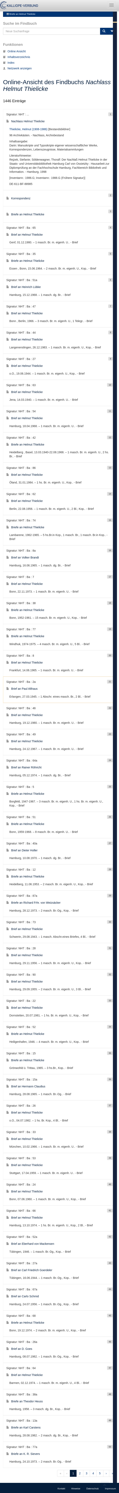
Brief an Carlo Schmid (22, 1296)
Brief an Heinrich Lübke (23, 287)
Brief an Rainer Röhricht (23, 767)
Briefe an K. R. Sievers (23, 1453)
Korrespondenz (18, 198)
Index (8, 62)
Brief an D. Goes (19, 1348)
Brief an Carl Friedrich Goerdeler (29, 1270)
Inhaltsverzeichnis (16, 57)
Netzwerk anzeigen (17, 68)
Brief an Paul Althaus (22, 688)
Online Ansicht (14, 51)
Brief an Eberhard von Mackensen (30, 1243)
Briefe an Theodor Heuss (24, 1401)
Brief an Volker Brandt (22, 557)
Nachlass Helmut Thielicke (25, 121)
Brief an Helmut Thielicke (24, 234)
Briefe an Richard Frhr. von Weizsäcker (33, 902)
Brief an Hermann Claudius (25, 1086)
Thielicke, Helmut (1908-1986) (28, 129)
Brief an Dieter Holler (22, 850)
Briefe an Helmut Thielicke (20, 14)
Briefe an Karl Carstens (23, 1427)
